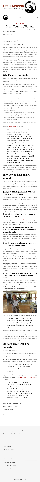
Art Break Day (20, 219)
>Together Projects (8, 468)
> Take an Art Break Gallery (9, 462)
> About (5, 443)
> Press (5, 452)
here (17, 356)
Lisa (4, 419)
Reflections (20, 23)
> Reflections (6, 472)
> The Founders (7, 446)
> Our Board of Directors (9, 449)
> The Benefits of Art (8, 459)
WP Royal (23, 479)
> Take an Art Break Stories (9, 465)
